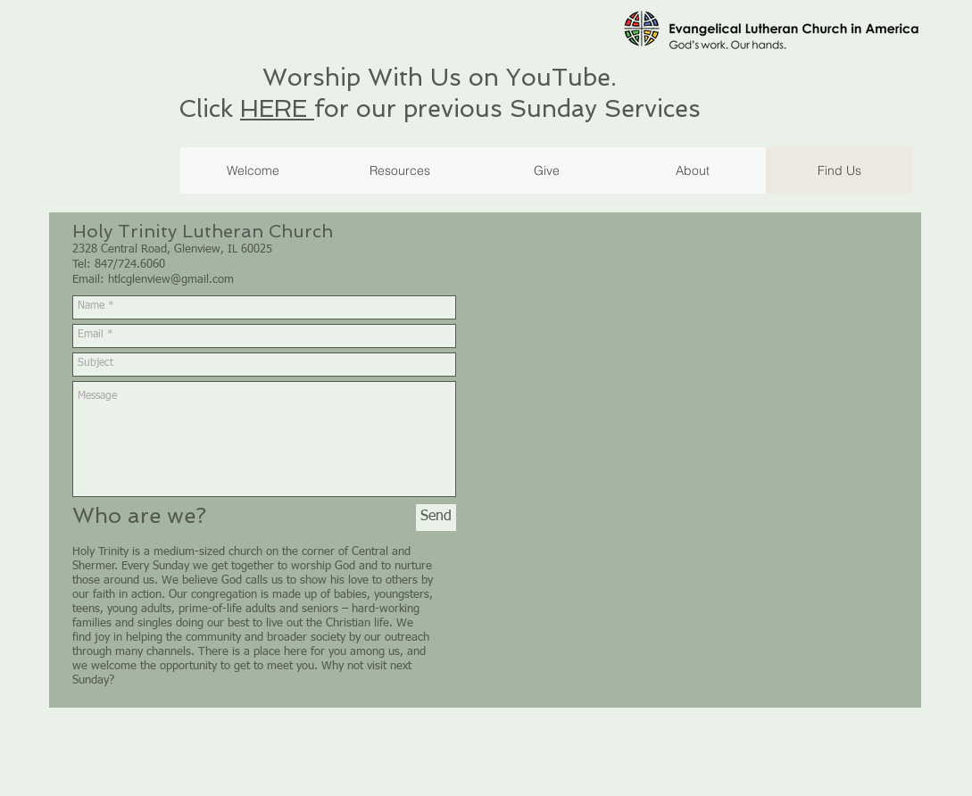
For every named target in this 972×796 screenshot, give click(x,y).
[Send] (436, 517)
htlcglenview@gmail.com (171, 280)
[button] (546, 170)
